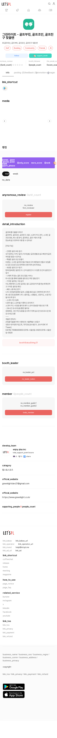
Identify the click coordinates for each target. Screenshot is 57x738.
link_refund (7, 636)
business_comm (10, 657)
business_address (28, 657)
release (6, 563)
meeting (6, 571)
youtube (6, 616)
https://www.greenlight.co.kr (16, 497)
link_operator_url (25, 544)
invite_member (28, 413)
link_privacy (8, 629)
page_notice (8, 584)
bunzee (6, 597)
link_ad (18, 550)
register (28, 215)
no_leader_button (28, 379)
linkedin (6, 608)
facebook (7, 612)
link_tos (6, 625)
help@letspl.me (22, 547)
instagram (7, 600)
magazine (7, 574)
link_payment (8, 633)
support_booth (40, 55)
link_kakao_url (22, 541)
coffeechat (8, 559)
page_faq (7, 587)
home (5, 567)
